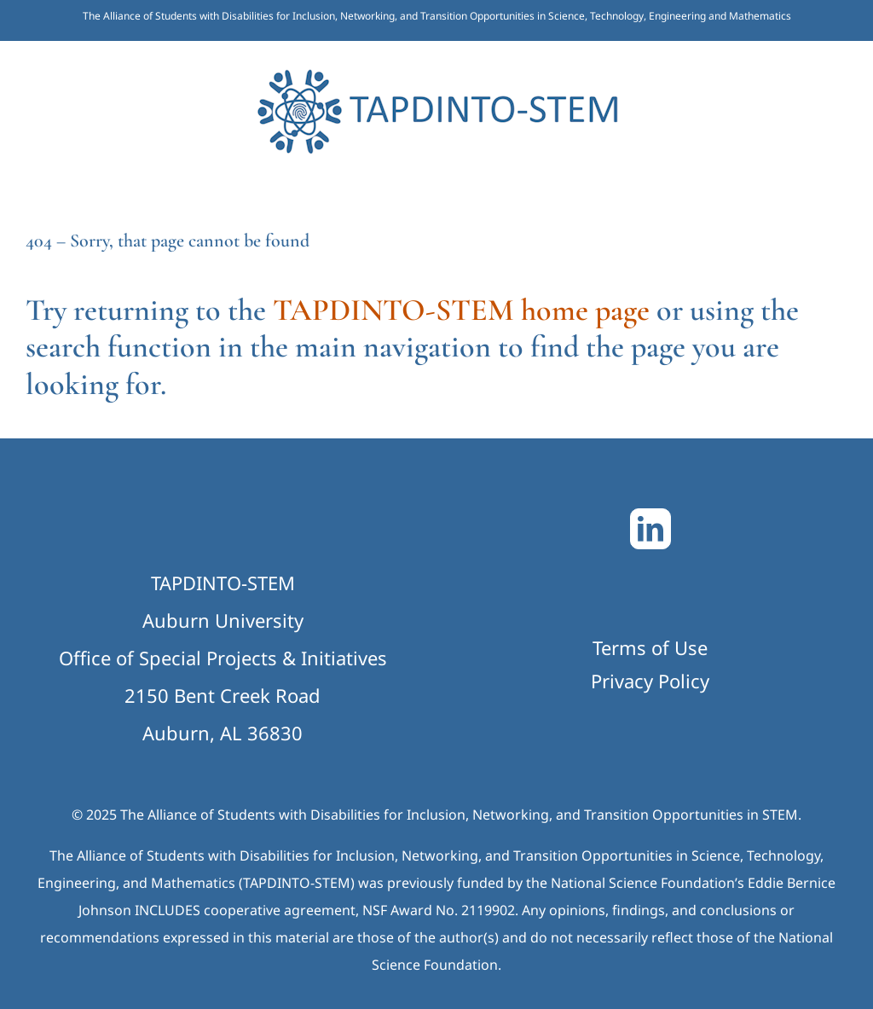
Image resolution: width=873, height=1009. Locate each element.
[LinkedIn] (650, 528)
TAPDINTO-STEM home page (461, 310)
